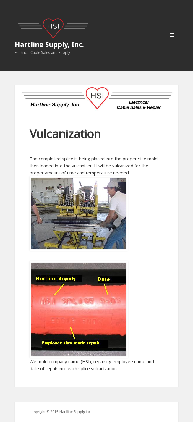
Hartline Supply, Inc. (49, 44)
